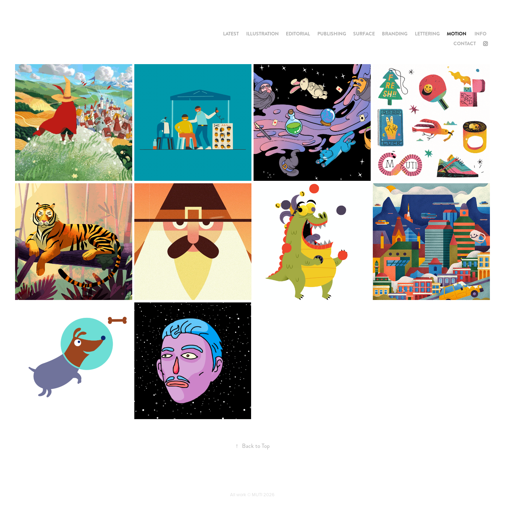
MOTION (456, 33)
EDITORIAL (298, 33)
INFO (480, 33)
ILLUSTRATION (262, 33)
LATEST (231, 33)
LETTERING (427, 33)
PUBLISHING (331, 33)
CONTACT (464, 43)
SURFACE (364, 33)
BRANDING (395, 33)
